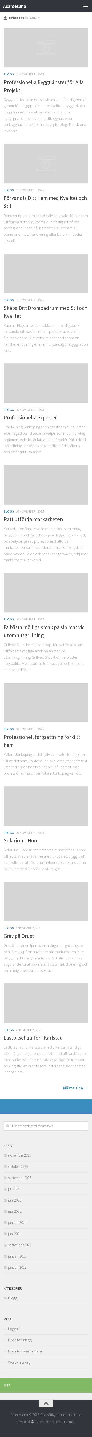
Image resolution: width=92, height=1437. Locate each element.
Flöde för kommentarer (25, 1351)
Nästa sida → (75, 1088)
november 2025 (19, 1155)
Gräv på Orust (19, 935)
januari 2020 (17, 1256)
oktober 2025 (18, 1166)
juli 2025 (14, 1189)
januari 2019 (17, 1267)
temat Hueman (65, 1422)
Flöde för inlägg (20, 1340)
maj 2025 (14, 1211)
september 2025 (19, 1177)
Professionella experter (30, 417)
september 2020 (19, 1245)
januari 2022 (17, 1222)
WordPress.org (19, 1362)
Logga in (14, 1328)
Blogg (9, 74)
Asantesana (14, 6)
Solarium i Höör (21, 840)
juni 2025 (14, 1200)
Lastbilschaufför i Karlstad (33, 1037)
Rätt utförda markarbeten (33, 519)
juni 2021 (14, 1233)
